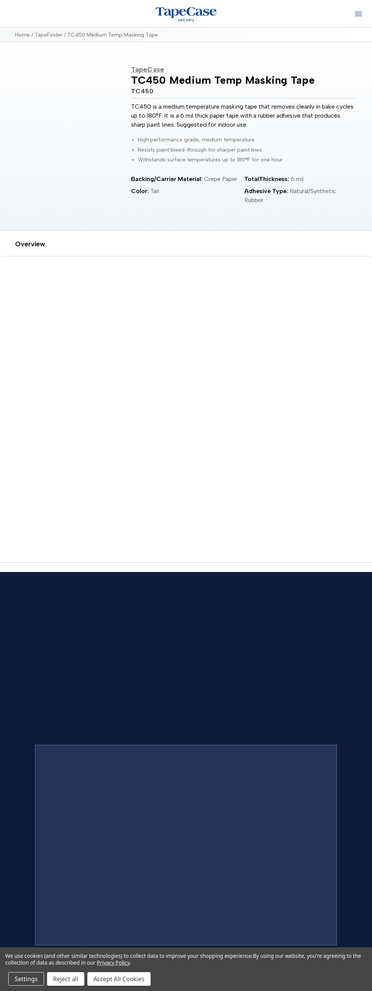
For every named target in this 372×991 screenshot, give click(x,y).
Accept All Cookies (119, 979)
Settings (26, 979)
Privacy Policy (113, 962)
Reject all (65, 979)
